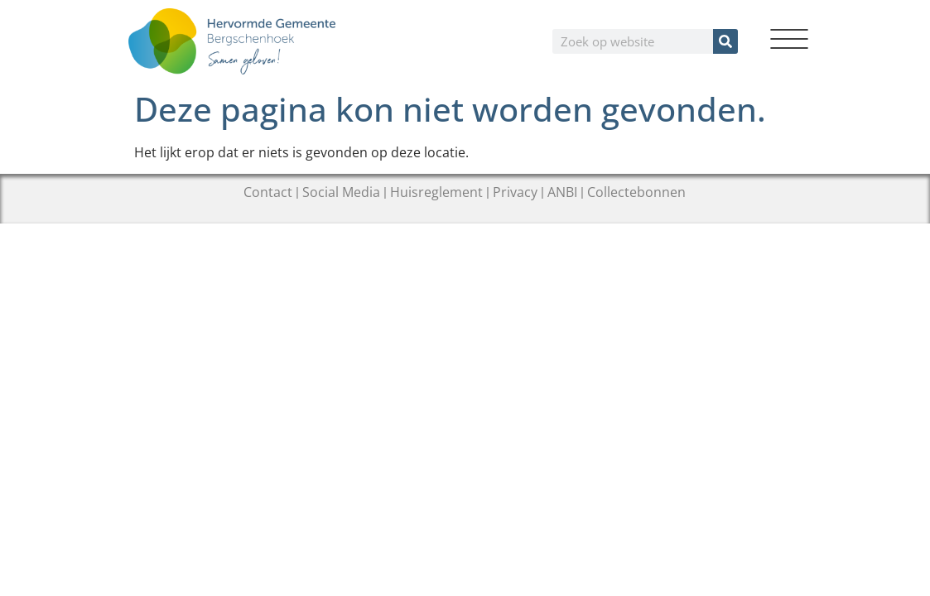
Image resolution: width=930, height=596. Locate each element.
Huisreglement (436, 192)
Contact (267, 192)
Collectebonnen (636, 192)
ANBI (562, 192)
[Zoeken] (725, 41)
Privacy (515, 192)
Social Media (341, 192)
